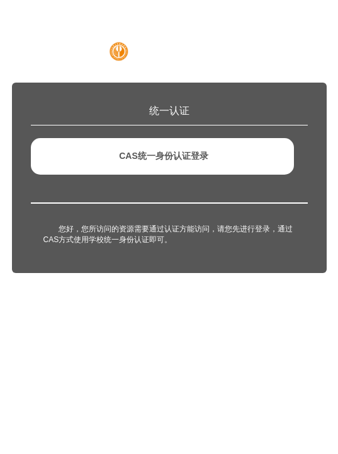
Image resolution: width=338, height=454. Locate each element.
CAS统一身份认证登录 (163, 156)
